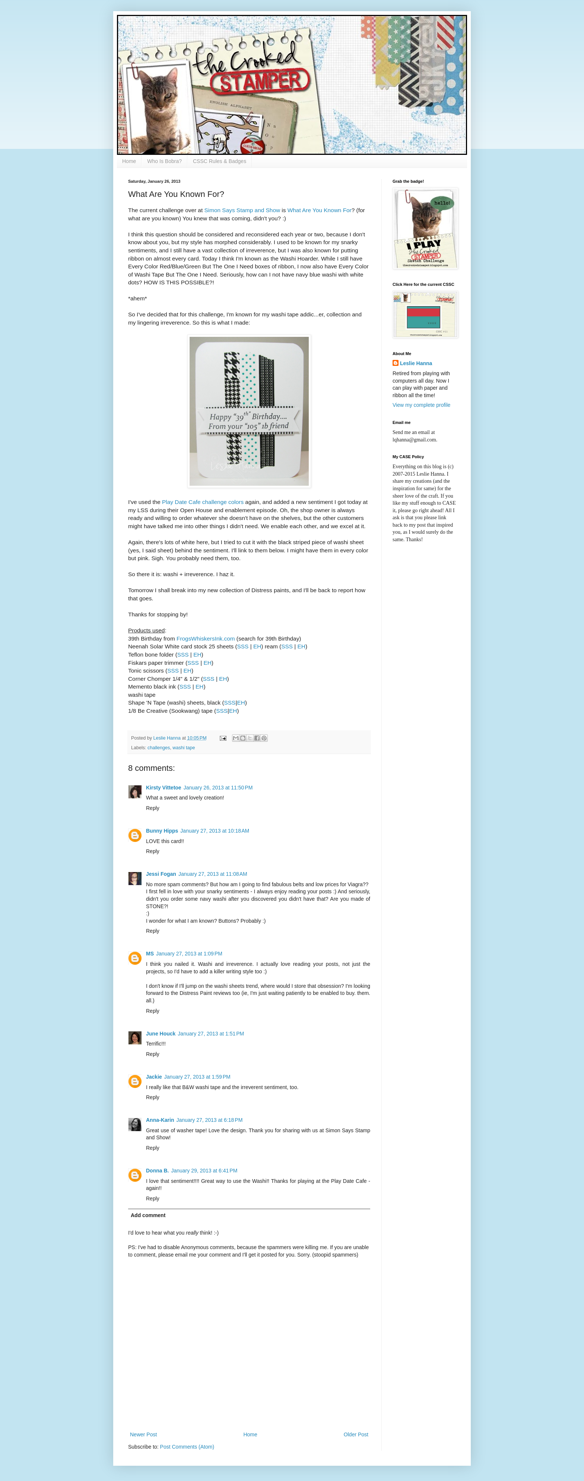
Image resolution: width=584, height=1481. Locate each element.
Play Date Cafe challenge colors (203, 502)
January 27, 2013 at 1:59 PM (197, 1077)
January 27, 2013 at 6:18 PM (209, 1120)
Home (129, 161)
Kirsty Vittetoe (163, 788)
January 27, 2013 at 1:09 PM (189, 954)
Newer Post (143, 1434)
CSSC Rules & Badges (219, 161)
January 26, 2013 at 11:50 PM (218, 788)
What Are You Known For (320, 210)
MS (150, 954)
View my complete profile (421, 405)
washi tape (183, 747)
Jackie (154, 1077)
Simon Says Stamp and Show (242, 210)
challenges (158, 747)
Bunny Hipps (162, 831)
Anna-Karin (160, 1120)
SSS (243, 646)
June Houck (160, 1034)
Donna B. (157, 1171)
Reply (152, 808)
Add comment (148, 1215)
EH (257, 646)
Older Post (356, 1434)
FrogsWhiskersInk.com (206, 638)
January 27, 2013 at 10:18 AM (214, 831)
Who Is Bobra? (164, 161)
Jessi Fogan (161, 874)
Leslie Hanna (416, 363)
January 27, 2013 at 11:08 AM (212, 874)
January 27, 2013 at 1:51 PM (211, 1034)
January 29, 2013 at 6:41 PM (204, 1171)
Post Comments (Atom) (187, 1447)
